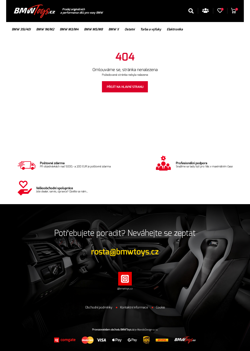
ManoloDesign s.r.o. (147, 330)
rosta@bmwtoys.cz (125, 252)
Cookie (160, 307)
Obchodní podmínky (98, 307)
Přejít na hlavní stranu (125, 86)
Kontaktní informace (134, 307)
